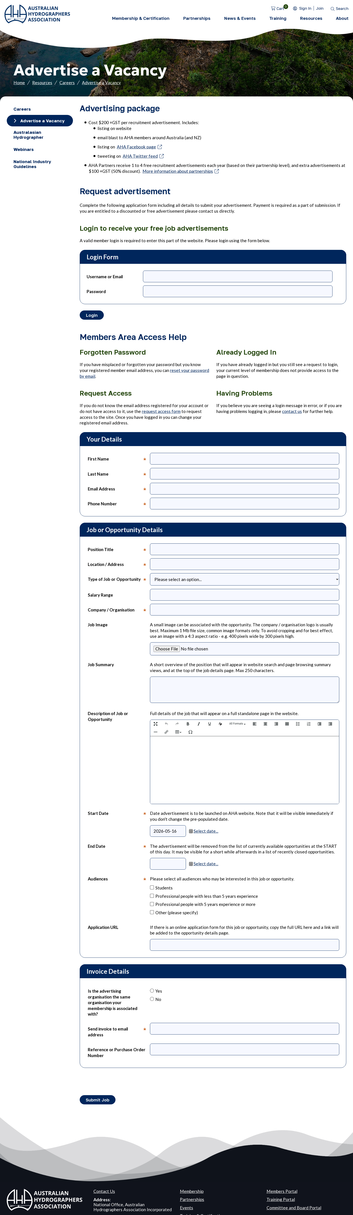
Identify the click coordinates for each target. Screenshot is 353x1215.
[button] (155, 724)
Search (342, 8)
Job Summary (101, 664)
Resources (311, 18)
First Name (119, 460)
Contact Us (104, 1191)
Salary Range (100, 594)
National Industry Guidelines (32, 164)
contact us (292, 411)
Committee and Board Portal (294, 1207)
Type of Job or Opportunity (119, 581)
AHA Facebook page (136, 146)
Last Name (119, 475)
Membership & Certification (141, 18)
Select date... (206, 831)
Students (161, 887)
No (155, 999)
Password (96, 291)
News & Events (240, 18)
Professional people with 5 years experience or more (203, 904)
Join (320, 8)
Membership (192, 1191)
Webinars (24, 149)
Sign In (305, 8)
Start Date (119, 823)
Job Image (98, 624)
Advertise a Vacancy (101, 82)
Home (19, 82)
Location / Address (119, 565)
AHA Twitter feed (140, 156)
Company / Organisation (119, 611)
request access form (161, 411)
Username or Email (105, 276)
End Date (119, 856)
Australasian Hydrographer (28, 135)
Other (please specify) (174, 912)
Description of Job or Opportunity (108, 716)
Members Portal (282, 1191)
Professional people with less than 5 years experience (204, 896)
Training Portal (281, 1199)
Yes (156, 991)
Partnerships (196, 18)
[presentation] (155, 724)
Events (186, 1207)
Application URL (103, 927)
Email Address (119, 490)
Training (277, 18)
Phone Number (119, 505)
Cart (280, 8)
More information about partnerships (178, 171)
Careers (67, 82)
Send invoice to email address (119, 1033)
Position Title (119, 551)
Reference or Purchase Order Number (116, 1052)
